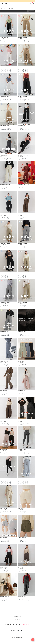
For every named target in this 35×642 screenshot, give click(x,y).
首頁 (2, 8)
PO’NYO (5, 8)
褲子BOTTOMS (10, 8)
